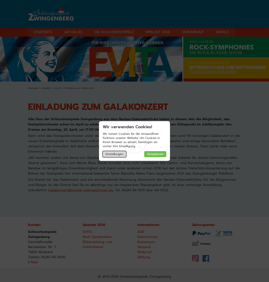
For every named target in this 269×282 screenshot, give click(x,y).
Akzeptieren (155, 154)
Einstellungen (114, 154)
